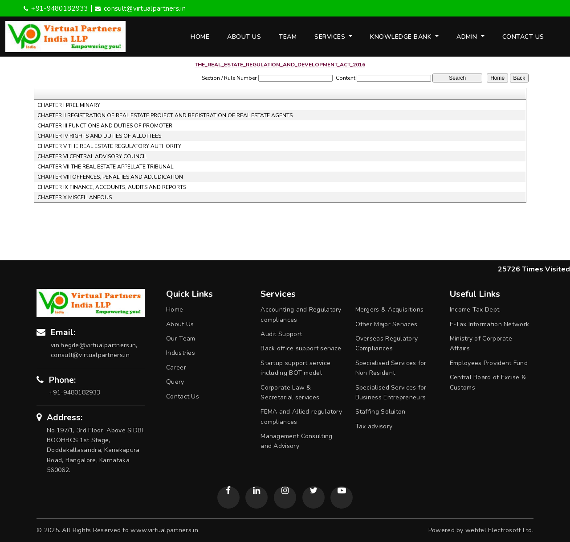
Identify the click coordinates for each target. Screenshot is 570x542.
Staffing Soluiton (380, 411)
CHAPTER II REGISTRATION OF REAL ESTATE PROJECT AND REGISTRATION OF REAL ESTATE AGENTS (165, 115)
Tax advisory (374, 426)
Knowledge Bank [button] (402, 37)
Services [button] (330, 37)
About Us (244, 37)
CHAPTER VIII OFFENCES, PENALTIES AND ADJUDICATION (110, 177)
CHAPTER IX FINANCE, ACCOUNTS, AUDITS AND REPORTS (111, 187)
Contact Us (523, 37)
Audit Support (281, 334)
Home (200, 37)
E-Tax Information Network (489, 324)
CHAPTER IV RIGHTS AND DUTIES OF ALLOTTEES (99, 136)
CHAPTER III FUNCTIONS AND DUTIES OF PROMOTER (104, 125)
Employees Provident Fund (489, 363)
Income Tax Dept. (475, 309)
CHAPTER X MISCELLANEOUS (74, 197)
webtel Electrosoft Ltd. (499, 530)
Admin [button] (467, 37)
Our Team (180, 338)
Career (176, 367)
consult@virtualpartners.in (140, 8)
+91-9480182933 (56, 8)
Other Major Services (386, 324)
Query (175, 382)
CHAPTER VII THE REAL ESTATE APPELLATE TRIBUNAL (105, 166)
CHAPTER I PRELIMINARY (68, 105)
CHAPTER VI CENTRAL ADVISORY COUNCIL (92, 156)
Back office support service (301, 348)
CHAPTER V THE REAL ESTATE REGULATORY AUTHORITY (109, 146)
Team (288, 37)
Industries (180, 353)
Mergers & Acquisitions (389, 309)
